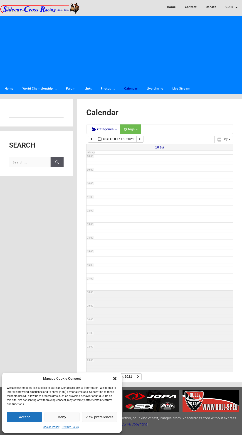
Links (88, 89)
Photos (108, 89)
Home (171, 7)
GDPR (231, 8)
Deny (62, 417)
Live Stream (181, 89)
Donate (211, 7)
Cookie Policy (51, 427)
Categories (104, 129)
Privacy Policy (70, 427)
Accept (24, 417)
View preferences (100, 417)
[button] (115, 378)
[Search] (57, 162)
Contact (191, 7)
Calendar (131, 89)
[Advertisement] (121, 50)
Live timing (155, 89)
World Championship (39, 89)
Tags (131, 129)
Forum (70, 89)
